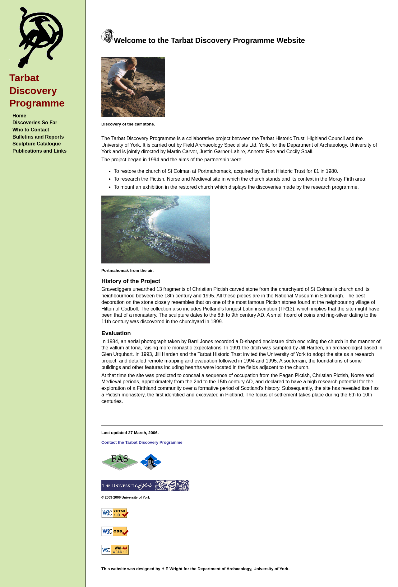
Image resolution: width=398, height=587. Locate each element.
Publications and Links (39, 151)
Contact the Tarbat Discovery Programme (142, 442)
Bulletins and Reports (38, 137)
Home (19, 115)
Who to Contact (30, 129)
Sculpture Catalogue (36, 143)
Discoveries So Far (34, 122)
